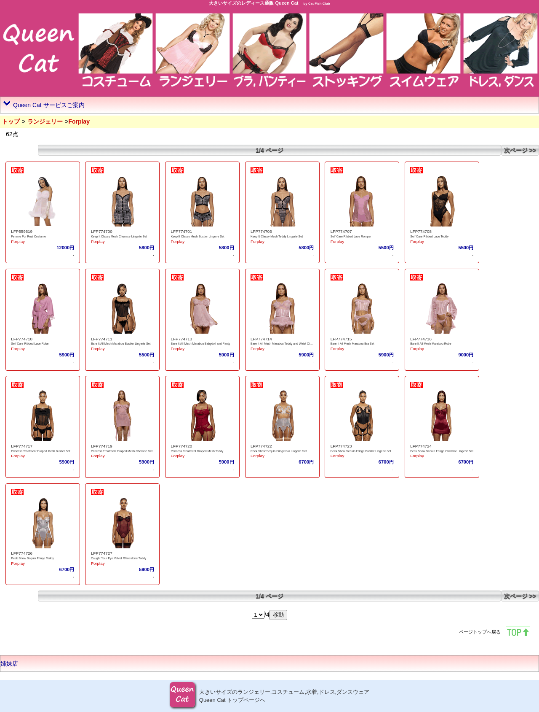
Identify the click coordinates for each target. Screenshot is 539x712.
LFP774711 (101, 339)
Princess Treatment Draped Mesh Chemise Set (121, 451)
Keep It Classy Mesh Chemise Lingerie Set (119, 236)
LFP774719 (101, 446)
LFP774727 (101, 553)
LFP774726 (21, 553)
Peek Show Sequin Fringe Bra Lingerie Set (279, 451)
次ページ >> (520, 150)
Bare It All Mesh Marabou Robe (430, 343)
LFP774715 (341, 339)
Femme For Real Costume (28, 236)
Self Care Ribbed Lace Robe (29, 343)
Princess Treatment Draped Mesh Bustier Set (40, 451)
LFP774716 (421, 339)
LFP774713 (181, 339)
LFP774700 (101, 231)
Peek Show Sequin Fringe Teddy (32, 558)
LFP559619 (21, 231)
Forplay (18, 241)
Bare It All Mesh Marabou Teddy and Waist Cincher (284, 343)
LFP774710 (21, 339)
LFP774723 (341, 446)
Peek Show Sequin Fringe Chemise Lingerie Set (441, 451)
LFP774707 (341, 231)
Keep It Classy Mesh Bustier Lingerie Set (197, 236)
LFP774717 (21, 446)
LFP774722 (261, 446)
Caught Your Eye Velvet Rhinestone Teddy (118, 558)
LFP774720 (181, 446)
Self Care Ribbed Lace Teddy (429, 236)
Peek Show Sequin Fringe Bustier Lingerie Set (361, 451)
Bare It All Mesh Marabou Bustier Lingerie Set (121, 343)
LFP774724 (421, 446)
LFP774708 (421, 231)
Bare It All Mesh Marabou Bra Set (352, 343)
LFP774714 (261, 339)
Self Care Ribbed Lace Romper (351, 236)
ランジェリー (45, 121)
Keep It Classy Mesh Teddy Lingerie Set (277, 236)
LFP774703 (261, 231)
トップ (11, 121)
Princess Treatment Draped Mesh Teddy (197, 451)
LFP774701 (181, 231)
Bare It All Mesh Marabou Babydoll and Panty (200, 343)
